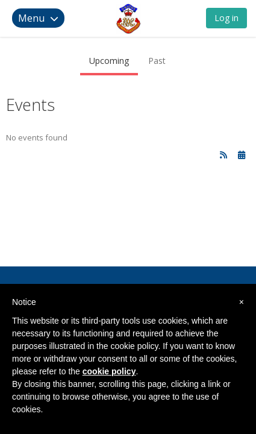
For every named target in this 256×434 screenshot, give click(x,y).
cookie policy (109, 371)
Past (157, 60)
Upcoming (109, 60)
